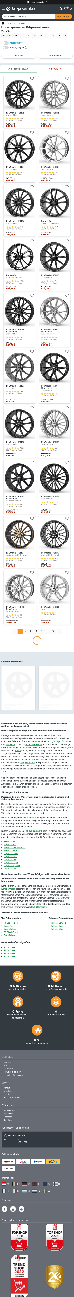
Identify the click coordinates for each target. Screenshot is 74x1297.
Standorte (8, 1120)
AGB (5, 1065)
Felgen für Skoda (11, 854)
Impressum (8, 1062)
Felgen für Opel (10, 869)
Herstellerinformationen (13, 1075)
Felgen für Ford (10, 857)
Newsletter (8, 1091)
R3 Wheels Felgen (11, 932)
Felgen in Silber (57, 929)
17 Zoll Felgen (9, 953)
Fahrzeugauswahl (33, 831)
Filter (19, 55)
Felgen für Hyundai (12, 866)
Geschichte (8, 1113)
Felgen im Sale (27, 762)
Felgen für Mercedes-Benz (14, 847)
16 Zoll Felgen (9, 956)
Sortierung (55, 55)
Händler (7, 1094)
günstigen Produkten (61, 741)
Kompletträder (8, 889)
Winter (18, 750)
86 (53, 631)
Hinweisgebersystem (12, 1072)
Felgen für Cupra (11, 863)
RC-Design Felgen (11, 923)
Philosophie (8, 1117)
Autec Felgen (9, 935)
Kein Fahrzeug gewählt (16, 23)
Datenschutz (9, 1069)
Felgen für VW (10, 841)
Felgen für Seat (10, 860)
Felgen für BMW (10, 850)
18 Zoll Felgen (9, 947)
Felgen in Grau (57, 926)
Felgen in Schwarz (58, 923)
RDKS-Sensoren (38, 907)
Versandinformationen (13, 1097)
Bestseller (10, 744)
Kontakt (7, 1088)
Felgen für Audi (10, 844)
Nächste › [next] (60, 632)
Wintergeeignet (18, 47)
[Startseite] (3, 23)
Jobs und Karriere (11, 1110)
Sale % (55, 69)
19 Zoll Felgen (9, 950)
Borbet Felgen (10, 926)
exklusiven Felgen (33, 744)
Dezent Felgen (10, 929)
